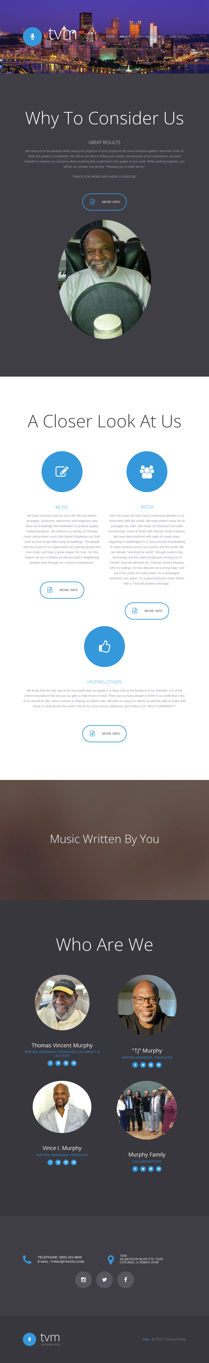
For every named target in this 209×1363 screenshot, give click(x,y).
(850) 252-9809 (70, 1257)
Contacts (177, 36)
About (125, 36)
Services (142, 36)
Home (110, 36)
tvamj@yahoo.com (67, 1261)
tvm (63, 32)
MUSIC (62, 507)
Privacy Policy (176, 1339)
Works (159, 36)
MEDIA (147, 507)
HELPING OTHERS (104, 682)
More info (111, 202)
